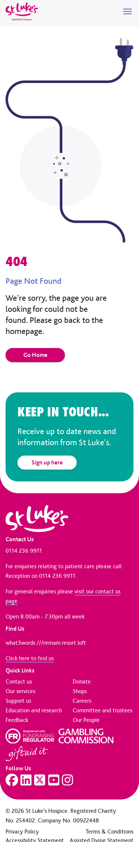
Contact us (19, 681)
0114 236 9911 (24, 550)
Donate (82, 681)
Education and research (34, 710)
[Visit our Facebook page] (12, 780)
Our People (86, 719)
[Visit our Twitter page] (39, 780)
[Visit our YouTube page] (53, 780)
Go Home (35, 354)
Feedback (17, 719)
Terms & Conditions (109, 831)
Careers (82, 700)
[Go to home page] (22, 12)
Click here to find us (30, 658)
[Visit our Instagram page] (67, 780)
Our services (20, 691)
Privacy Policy (22, 831)
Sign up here (47, 462)
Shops (80, 691)
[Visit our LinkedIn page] (26, 780)
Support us (18, 700)
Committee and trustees (102, 710)
